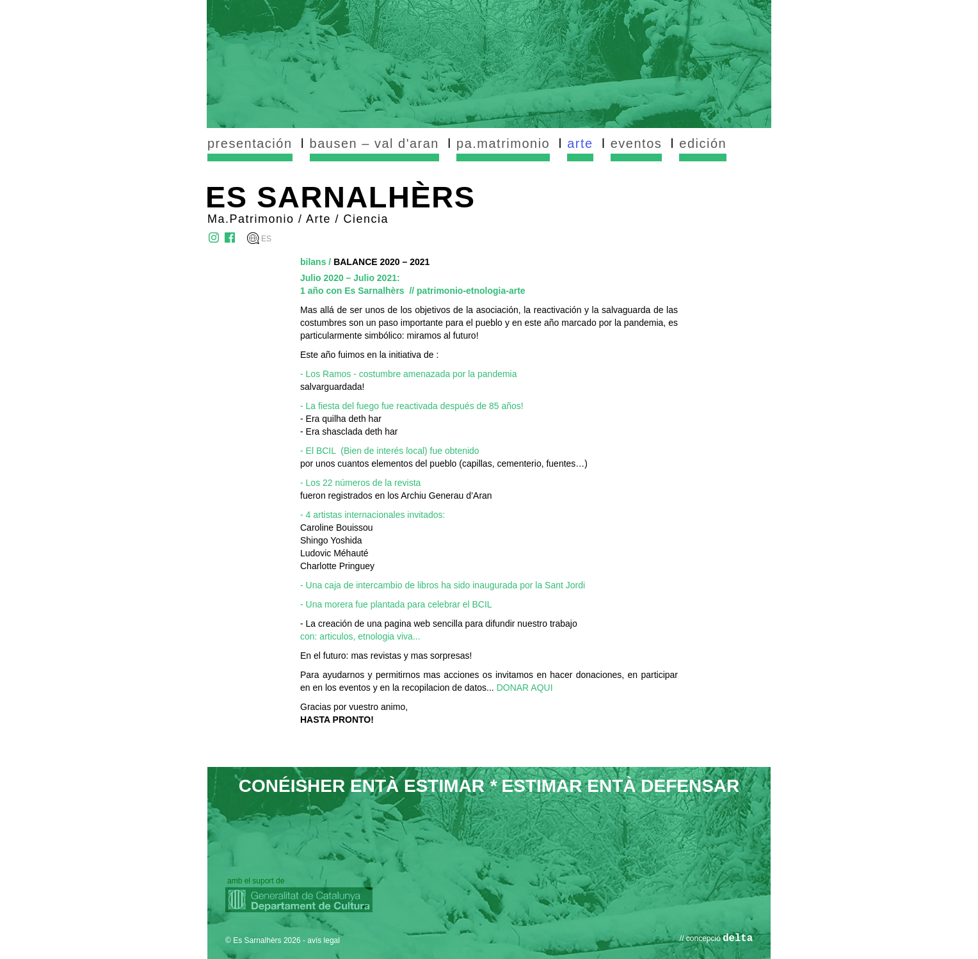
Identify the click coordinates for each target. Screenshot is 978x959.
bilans (313, 262)
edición (702, 143)
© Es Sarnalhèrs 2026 (263, 940)
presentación (250, 143)
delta (738, 938)
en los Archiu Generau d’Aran (433, 495)
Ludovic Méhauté (334, 553)
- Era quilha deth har (340, 419)
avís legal (323, 940)
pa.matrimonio (503, 143)
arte (580, 143)
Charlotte (319, 566)
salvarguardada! (332, 387)
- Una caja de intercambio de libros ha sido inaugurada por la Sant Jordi (442, 585)
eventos (636, 143)
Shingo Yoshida (331, 540)
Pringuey (356, 566)
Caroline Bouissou (336, 527)
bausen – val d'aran (374, 143)
